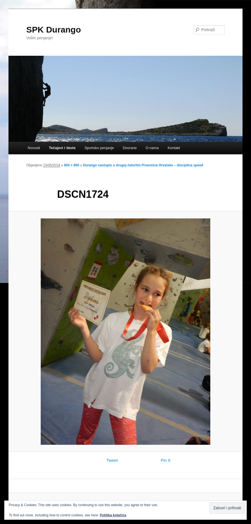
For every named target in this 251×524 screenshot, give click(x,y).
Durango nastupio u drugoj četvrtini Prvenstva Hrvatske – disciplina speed (143, 165)
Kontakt (174, 148)
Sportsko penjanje (99, 148)
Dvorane (130, 148)
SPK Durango (53, 29)
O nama (152, 148)
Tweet (112, 460)
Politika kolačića (113, 515)
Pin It (165, 460)
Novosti (34, 148)
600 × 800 (71, 165)
